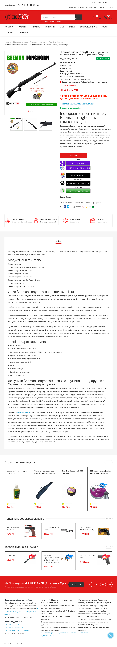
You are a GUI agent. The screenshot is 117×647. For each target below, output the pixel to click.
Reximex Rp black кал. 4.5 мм (52, 528)
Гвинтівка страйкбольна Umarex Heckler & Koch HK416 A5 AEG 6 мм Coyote (52, 558)
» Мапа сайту (83, 633)
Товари (22, 27)
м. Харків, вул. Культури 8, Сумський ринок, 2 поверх (21, 611)
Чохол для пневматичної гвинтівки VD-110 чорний (44, 472)
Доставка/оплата (88, 27)
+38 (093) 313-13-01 (76, 7)
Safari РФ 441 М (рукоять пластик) (87, 528)
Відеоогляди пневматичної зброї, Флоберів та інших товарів (83, 82)
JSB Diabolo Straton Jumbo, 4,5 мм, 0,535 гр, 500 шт (100, 472)
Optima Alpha (11, 555)
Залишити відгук (103, 58)
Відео (72, 27)
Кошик (108, 17)
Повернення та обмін (82, 202)
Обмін (105, 27)
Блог (62, 27)
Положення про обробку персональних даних (58, 633)
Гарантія (11, 33)
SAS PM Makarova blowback (13, 528)
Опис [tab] (58, 240)
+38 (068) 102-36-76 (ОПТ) (13, 627)
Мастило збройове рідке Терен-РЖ (17, 472)
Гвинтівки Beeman (24, 412)
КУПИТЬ (73, 155)
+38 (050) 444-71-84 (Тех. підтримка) (17, 630)
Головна (8, 27)
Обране (96, 17)
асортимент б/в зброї (37, 436)
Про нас (36, 27)
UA (111, 8)
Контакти (50, 27)
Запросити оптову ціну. (70, 108)
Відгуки (24, 33)
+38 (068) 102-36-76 (96, 7)
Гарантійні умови (66, 202)
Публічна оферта (47, 635)
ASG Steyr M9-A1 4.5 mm (87, 556)
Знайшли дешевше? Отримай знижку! (77, 103)
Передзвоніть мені (100, 2)
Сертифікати (96, 202)
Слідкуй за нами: (10, 5)
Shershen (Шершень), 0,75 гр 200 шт (72, 472)
